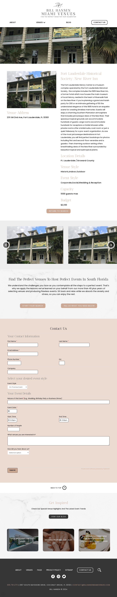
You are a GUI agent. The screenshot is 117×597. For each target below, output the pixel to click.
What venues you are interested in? (22, 434)
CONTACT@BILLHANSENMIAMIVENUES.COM (91, 585)
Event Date (12, 407)
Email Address (14, 350)
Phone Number (14, 359)
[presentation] (25, 461)
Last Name (64, 341)
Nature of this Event (35, 398)
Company (11, 368)
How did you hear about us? (18, 449)
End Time (62, 416)
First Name (12, 341)
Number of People (15, 425)
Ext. (60, 359)
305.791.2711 (12, 585)
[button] (99, 570)
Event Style (12, 383)
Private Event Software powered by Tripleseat (95, 469)
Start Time (12, 416)
